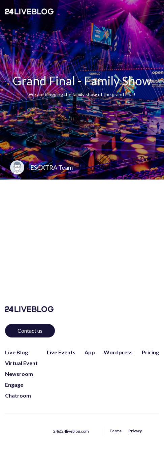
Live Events (61, 352)
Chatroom (18, 395)
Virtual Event (21, 363)
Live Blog (16, 352)
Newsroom (19, 374)
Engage (14, 384)
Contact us (30, 330)
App (90, 352)
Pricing (150, 352)
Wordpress (118, 352)
